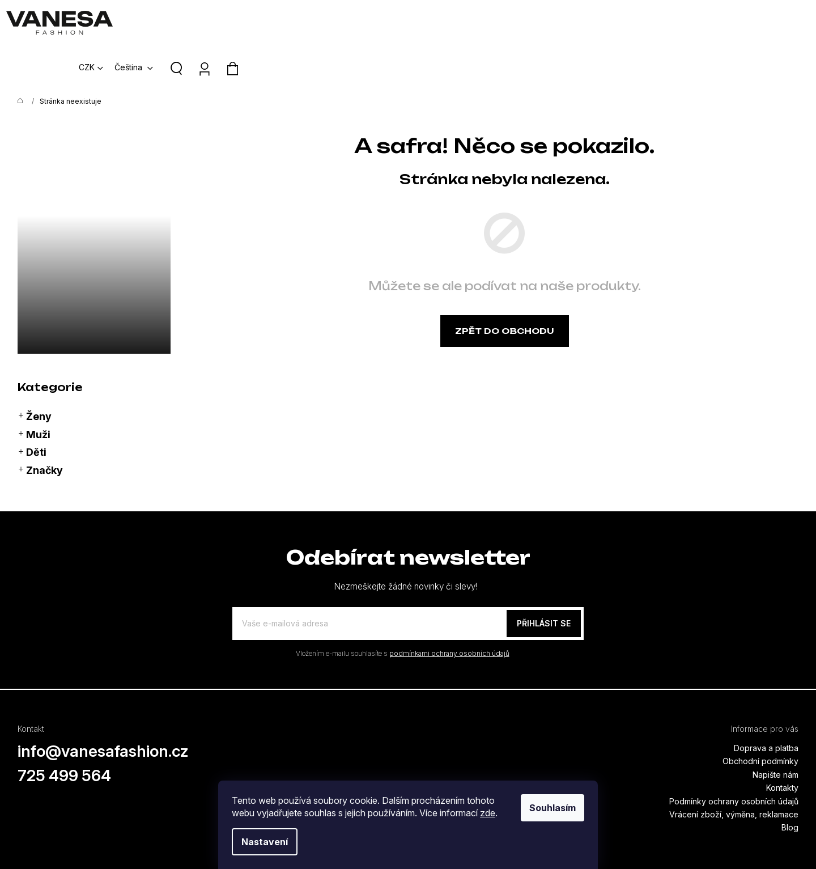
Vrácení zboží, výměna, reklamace (733, 769)
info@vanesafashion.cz (103, 705)
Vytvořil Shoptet (771, 840)
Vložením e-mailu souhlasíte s (402, 608)
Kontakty (782, 742)
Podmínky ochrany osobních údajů (733, 756)
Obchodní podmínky (760, 715)
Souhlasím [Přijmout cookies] (552, 807)
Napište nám (775, 729)
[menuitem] (369, 22)
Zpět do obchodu (504, 285)
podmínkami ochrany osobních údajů (449, 608)
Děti (32, 407)
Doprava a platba (766, 702)
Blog (789, 782)
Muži (34, 389)
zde (487, 813)
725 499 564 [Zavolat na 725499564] (65, 730)
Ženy (35, 371)
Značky (40, 425)
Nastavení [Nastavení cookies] (264, 841)
